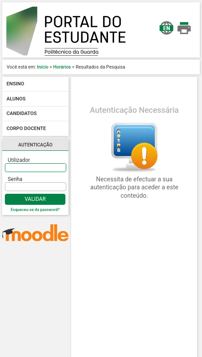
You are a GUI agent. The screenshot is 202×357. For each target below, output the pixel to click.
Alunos (16, 99)
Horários (62, 67)
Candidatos (22, 114)
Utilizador (19, 160)
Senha (15, 179)
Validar (35, 199)
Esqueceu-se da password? (35, 209)
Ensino (15, 84)
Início (43, 67)
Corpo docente (26, 128)
